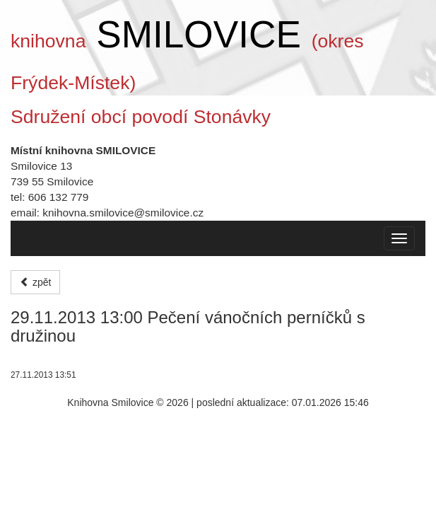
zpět (35, 282)
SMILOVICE (198, 34)
